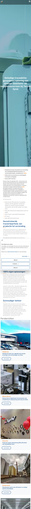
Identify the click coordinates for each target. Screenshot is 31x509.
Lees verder (6, 358)
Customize (15, 263)
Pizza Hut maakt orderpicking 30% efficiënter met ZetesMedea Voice (14, 443)
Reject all (15, 267)
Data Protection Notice (13, 251)
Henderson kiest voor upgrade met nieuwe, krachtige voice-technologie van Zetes (14, 354)
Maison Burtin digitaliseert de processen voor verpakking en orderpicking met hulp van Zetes (15, 398)
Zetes (25, 173)
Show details (24, 256)
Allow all (15, 260)
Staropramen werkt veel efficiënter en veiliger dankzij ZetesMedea (14, 487)
